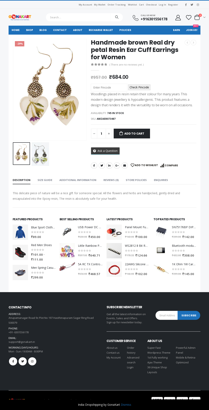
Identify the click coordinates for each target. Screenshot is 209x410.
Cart (141, 4)
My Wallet (99, 4)
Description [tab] (21, 180)
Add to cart (134, 134)
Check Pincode (139, 87)
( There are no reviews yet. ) (126, 64)
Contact (60, 30)
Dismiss (126, 405)
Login (130, 367)
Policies (125, 30)
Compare (171, 165)
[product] (20, 232)
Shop (29, 30)
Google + (117, 165)
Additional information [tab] (77, 180)
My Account (85, 4)
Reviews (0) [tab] (111, 180)
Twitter (102, 165)
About (77, 30)
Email (124, 165)
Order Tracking (117, 4)
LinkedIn (109, 165)
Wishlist (132, 4)
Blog (43, 30)
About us (112, 348)
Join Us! (192, 29)
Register (173, 4)
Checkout (151, 4)
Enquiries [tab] (161, 180)
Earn (176, 30)
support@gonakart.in (22, 342)
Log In (162, 4)
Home (16, 30)
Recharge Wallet (101, 30)
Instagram (32, 361)
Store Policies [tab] (136, 180)
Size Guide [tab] (45, 180)
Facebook (94, 165)
